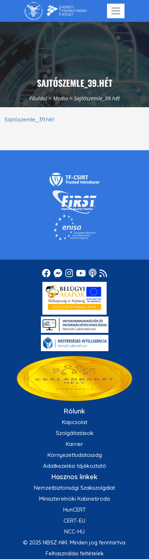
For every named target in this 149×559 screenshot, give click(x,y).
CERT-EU (74, 520)
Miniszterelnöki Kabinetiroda (74, 498)
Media (60, 98)
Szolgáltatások (74, 433)
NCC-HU (74, 531)
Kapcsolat (74, 422)
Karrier (74, 443)
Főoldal (38, 98)
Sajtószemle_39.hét (29, 119)
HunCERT (74, 509)
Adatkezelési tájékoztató (74, 465)
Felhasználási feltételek (75, 553)
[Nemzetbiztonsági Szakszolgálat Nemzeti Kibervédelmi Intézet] (55, 11)
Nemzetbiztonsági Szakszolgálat (74, 487)
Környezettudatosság (74, 454)
